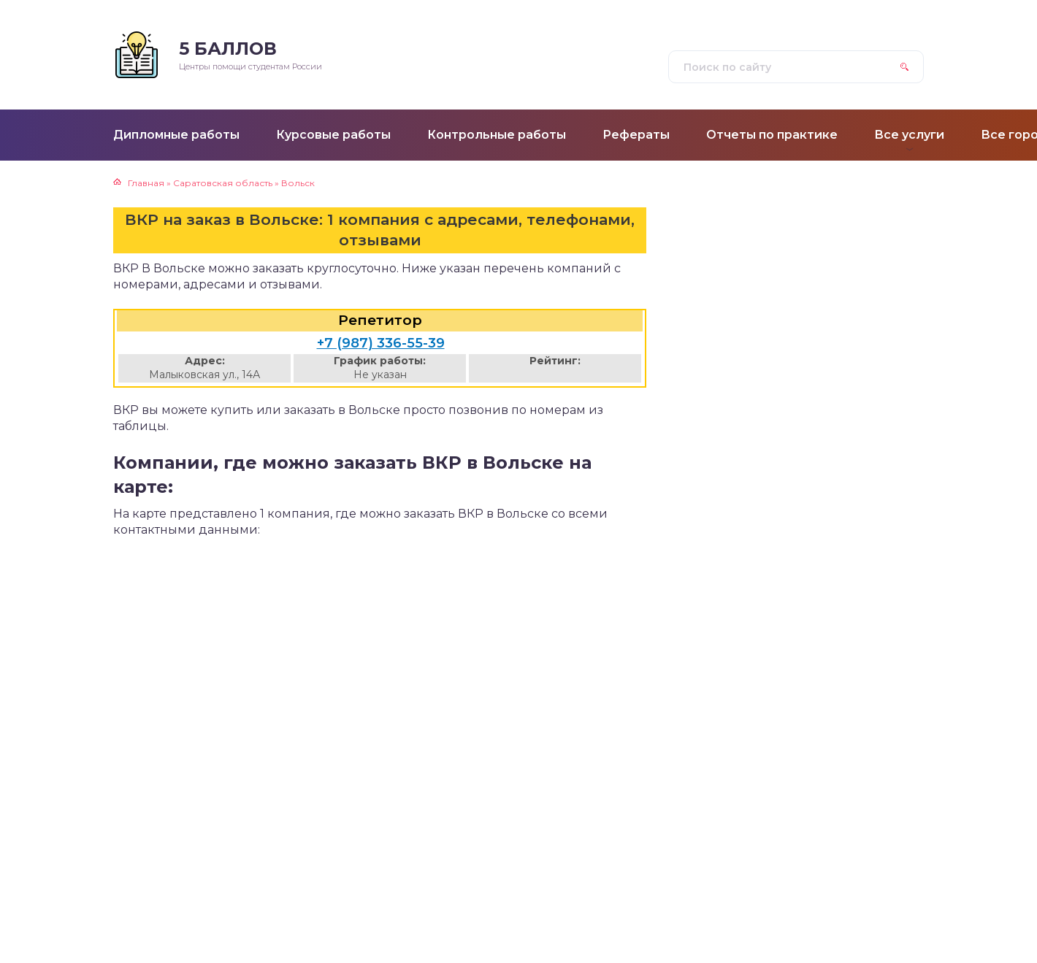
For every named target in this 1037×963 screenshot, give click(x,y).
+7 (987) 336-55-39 (381, 343)
